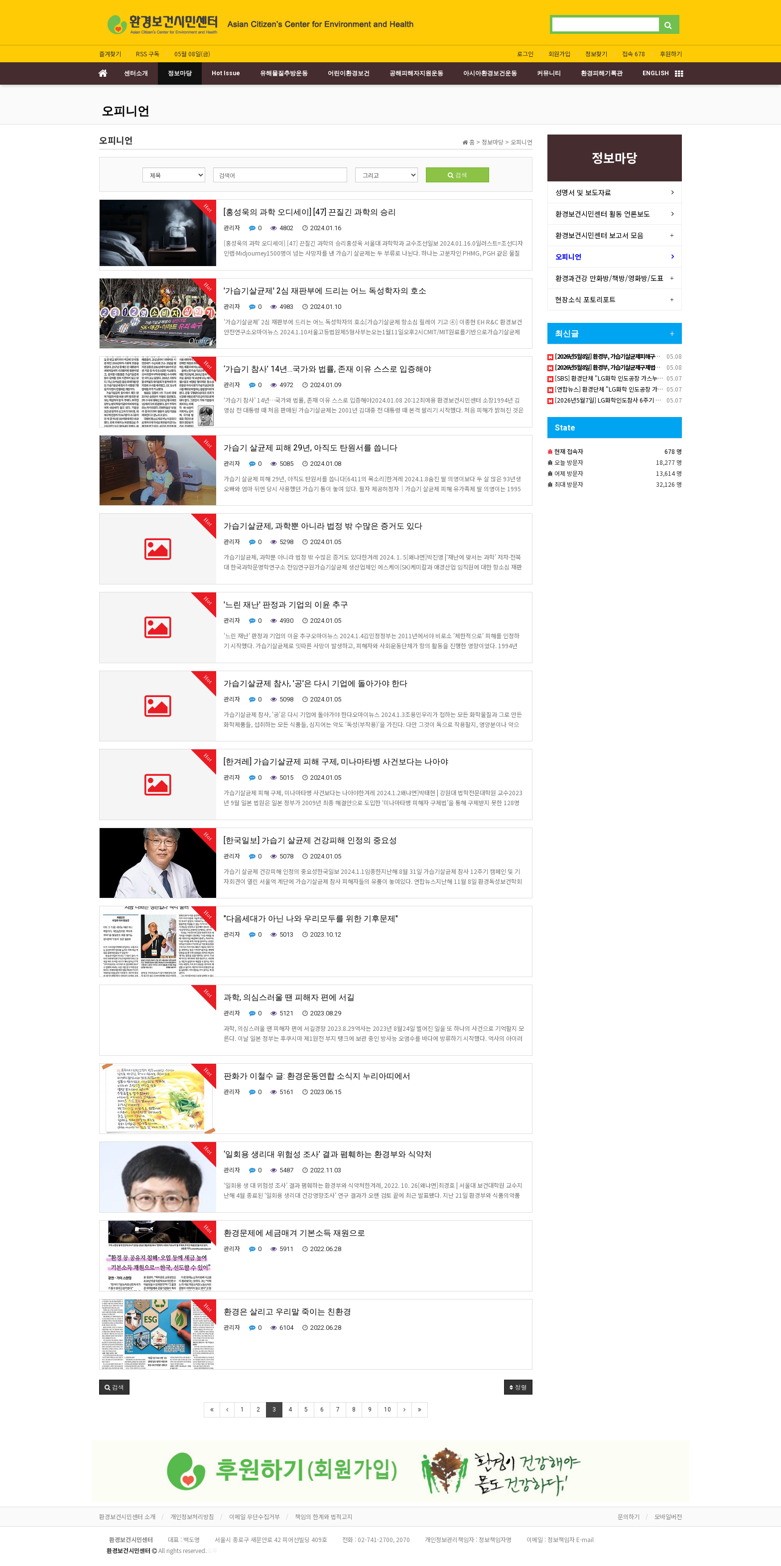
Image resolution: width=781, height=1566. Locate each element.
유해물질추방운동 (284, 73)
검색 (457, 174)
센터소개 (136, 73)
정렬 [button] (518, 1387)
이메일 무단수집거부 (254, 1516)
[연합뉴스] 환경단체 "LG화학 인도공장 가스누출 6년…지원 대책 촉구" (638, 389)
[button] (114, 1387)
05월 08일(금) (192, 53)
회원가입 (559, 53)
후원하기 (671, 53)
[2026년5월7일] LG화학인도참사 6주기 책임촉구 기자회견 (624, 400)
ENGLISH (656, 73)
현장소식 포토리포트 (585, 299)
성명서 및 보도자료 (583, 192)
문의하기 (629, 1516)
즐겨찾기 (110, 53)
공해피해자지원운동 (416, 73)
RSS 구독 (147, 53)
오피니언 (125, 111)
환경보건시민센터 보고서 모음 (599, 235)
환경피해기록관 (602, 73)
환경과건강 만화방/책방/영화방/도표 (609, 278)
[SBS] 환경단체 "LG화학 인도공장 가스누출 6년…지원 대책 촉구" (632, 378)
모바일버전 (668, 1516)
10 (387, 1409)
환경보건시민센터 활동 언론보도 (602, 214)
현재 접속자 (568, 451)
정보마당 (180, 73)
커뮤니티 (549, 73)
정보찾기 (596, 53)
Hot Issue (226, 73)
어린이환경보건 (349, 73)
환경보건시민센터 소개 (127, 1516)
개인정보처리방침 (192, 1516)
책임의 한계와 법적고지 (324, 1516)
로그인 (525, 53)
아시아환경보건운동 (490, 73)
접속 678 (633, 53)
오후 (212, 1550)
